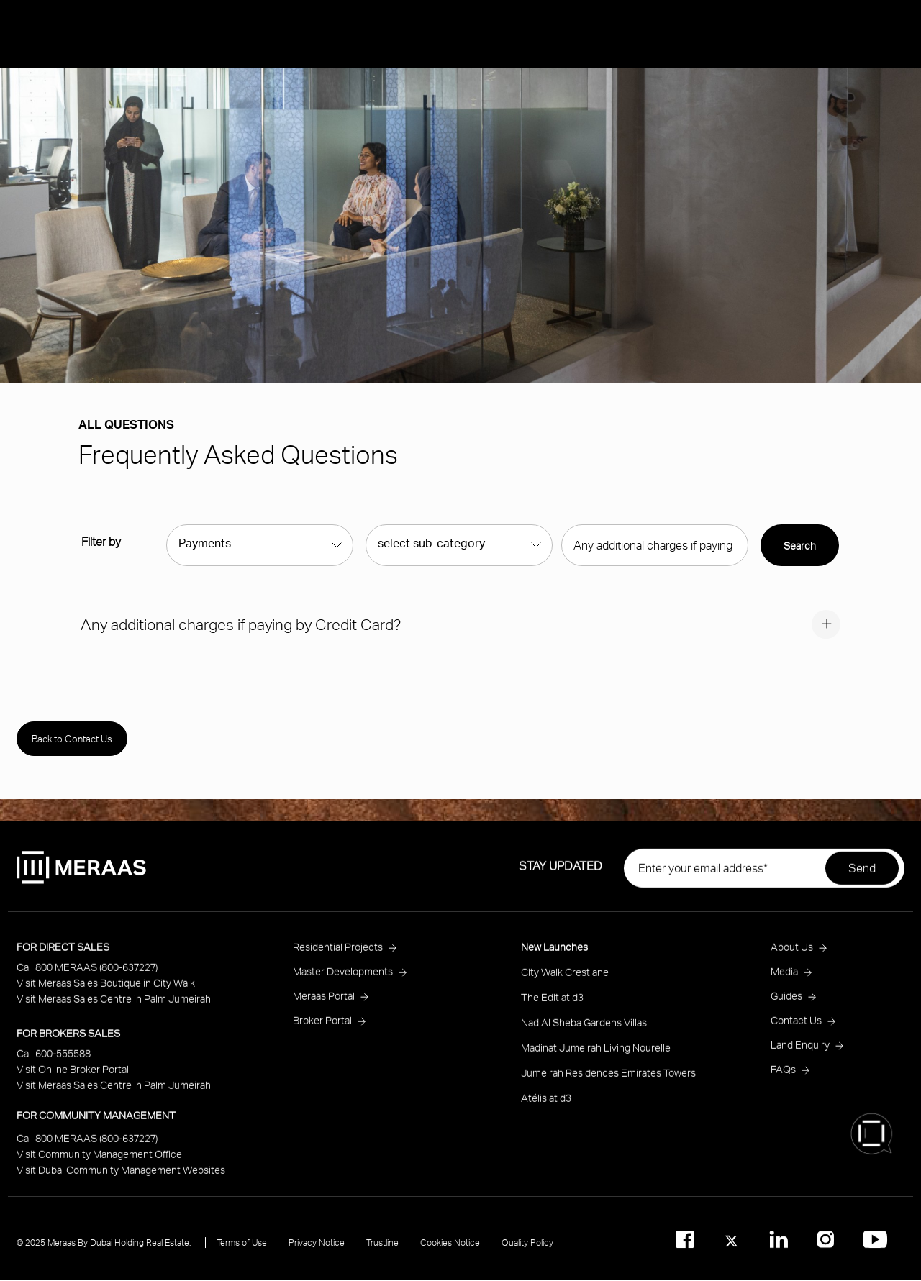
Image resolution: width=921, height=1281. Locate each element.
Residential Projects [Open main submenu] (835, 129)
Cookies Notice (450, 1254)
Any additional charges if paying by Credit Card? (241, 624)
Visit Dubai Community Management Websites (121, 1181)
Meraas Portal (324, 1007)
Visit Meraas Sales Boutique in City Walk (106, 994)
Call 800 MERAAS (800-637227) (87, 978)
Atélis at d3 (546, 1109)
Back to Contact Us (72, 738)
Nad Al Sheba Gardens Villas (584, 1034)
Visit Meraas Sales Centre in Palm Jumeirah (114, 1010)
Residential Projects (338, 958)
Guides (786, 1007)
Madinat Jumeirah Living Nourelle (596, 1059)
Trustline (382, 1254)
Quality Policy (527, 1254)
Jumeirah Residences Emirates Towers (608, 1084)
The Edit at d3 (552, 1009)
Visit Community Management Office (99, 1165)
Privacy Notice (317, 1254)
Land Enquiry (800, 1056)
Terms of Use (242, 1254)
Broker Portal (322, 1032)
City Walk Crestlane (565, 983)
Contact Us (796, 1032)
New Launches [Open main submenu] (820, 91)
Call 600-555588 (54, 1065)
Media (869, 167)
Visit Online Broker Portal (73, 1081)
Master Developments (343, 983)
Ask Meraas (812, 242)
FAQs (783, 1081)
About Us (806, 167)
